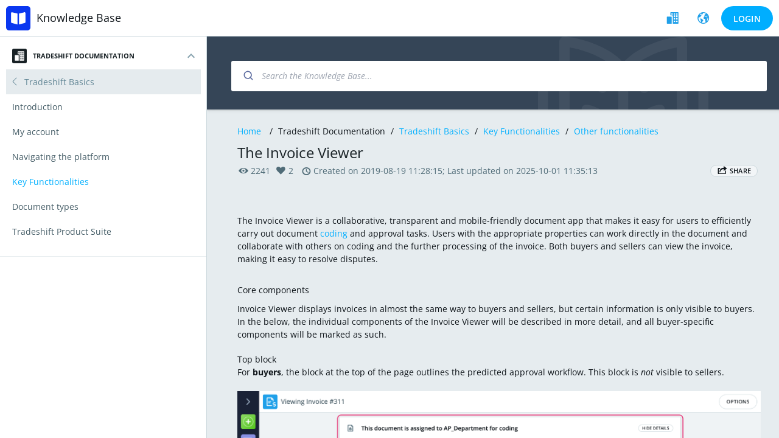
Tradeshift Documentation (73, 56)
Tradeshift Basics (434, 131)
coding (334, 233)
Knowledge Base (79, 17)
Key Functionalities (521, 131)
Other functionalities (616, 131)
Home (249, 131)
